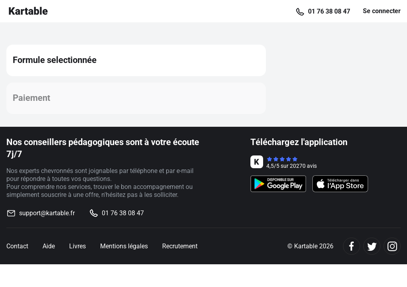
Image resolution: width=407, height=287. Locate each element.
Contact (17, 246)
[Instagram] (392, 246)
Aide (49, 246)
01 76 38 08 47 (329, 11)
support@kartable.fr (47, 213)
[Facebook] (351, 246)
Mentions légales (124, 246)
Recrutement (180, 246)
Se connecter (382, 11)
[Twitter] (371, 246)
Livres (77, 246)
